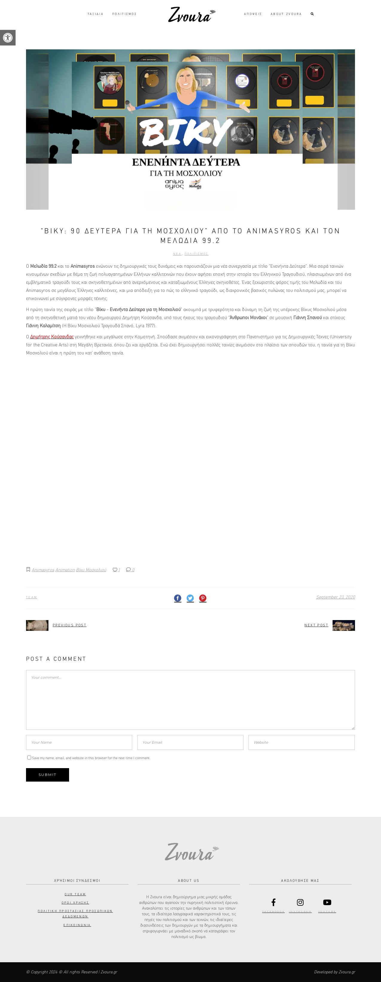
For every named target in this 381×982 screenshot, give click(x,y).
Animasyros (43, 570)
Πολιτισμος (196, 253)
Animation (65, 570)
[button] (8, 37)
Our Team (75, 894)
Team (31, 597)
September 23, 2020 (335, 597)
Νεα (177, 253)
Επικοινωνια (77, 925)
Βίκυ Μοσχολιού (91, 570)
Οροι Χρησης (75, 902)
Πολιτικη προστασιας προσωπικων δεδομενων (75, 914)
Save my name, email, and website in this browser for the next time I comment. (91, 758)
